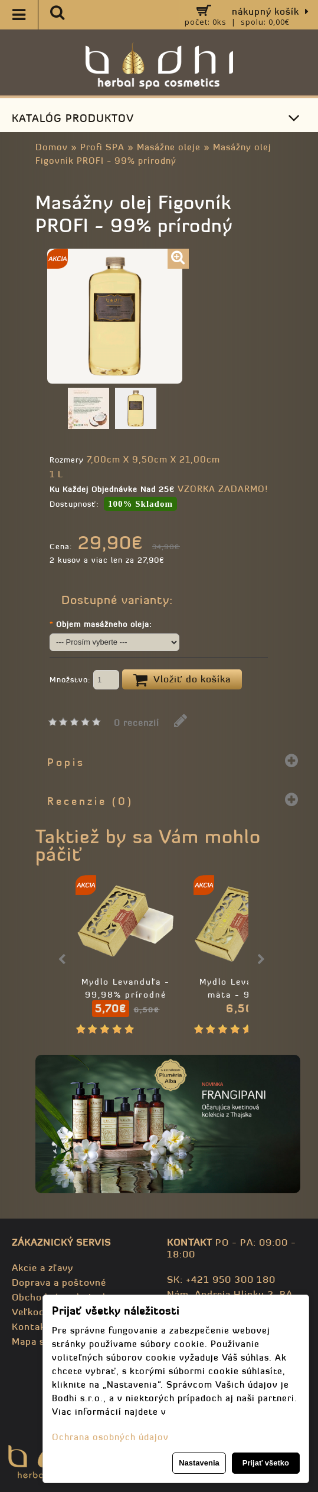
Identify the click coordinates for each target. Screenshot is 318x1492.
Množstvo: (84, 680)
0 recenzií (136, 722)
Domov (51, 147)
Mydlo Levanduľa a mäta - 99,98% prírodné (243, 994)
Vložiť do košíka (182, 680)
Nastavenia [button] (199, 1462)
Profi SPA (102, 147)
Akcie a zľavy (42, 1267)
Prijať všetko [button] (265, 1462)
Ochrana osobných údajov (110, 1437)
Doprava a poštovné (59, 1282)
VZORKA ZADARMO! (223, 488)
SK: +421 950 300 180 (221, 1279)
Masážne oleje (169, 147)
